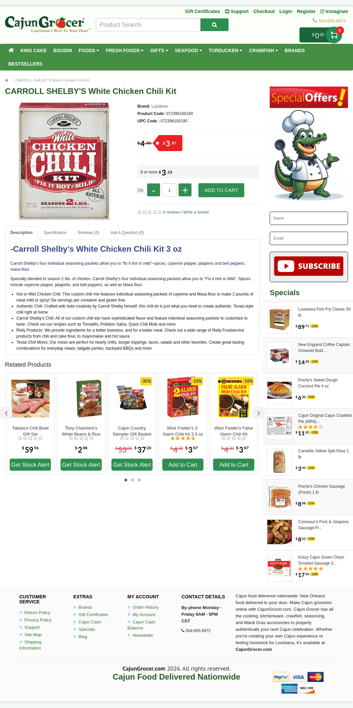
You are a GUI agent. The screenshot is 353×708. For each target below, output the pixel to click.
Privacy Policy (35, 619)
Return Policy (35, 612)
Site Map (30, 634)
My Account (141, 614)
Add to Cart (221, 190)
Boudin (63, 50)
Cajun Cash (87, 621)
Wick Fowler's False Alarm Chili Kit (233, 431)
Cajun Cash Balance (141, 624)
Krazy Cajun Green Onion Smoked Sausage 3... (321, 560)
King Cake (33, 50)
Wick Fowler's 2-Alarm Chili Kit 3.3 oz (183, 431)
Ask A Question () (127, 232)
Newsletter (140, 635)
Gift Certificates (202, 11)
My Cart (334, 35)
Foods (89, 50)
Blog (80, 636)
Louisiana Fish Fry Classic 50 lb (324, 312)
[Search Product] (214, 24)
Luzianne (160, 106)
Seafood (188, 50)
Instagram (334, 11)
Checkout (264, 11)
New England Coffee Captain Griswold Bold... (324, 347)
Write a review (196, 212)
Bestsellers (25, 64)
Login (285, 11)
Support (29, 627)
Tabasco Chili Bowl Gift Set (30, 431)
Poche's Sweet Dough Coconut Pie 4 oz (318, 383)
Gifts (159, 50)
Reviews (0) (88, 232)
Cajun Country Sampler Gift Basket (132, 431)
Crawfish (263, 50)
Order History (143, 607)
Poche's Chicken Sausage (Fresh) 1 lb (321, 489)
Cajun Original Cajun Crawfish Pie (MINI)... (325, 418)
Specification (55, 232)
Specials (84, 629)
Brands (295, 50)
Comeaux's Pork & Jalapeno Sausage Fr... (323, 524)
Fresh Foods (125, 50)
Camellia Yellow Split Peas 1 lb (323, 454)
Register (306, 11)
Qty (141, 190)
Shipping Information (30, 645)
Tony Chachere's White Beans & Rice (81, 431)
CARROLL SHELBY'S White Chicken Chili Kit (52, 80)
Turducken (226, 50)
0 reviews (171, 212)
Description (21, 232)
